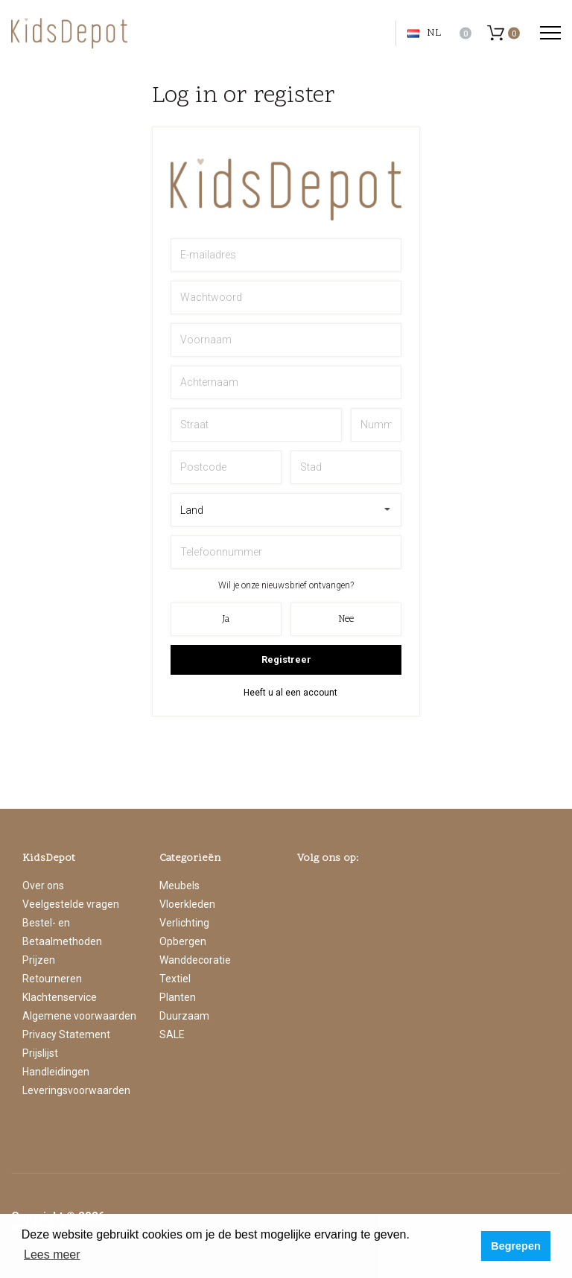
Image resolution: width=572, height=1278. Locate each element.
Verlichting (184, 923)
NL (424, 33)
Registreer (286, 659)
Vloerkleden (187, 904)
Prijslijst (40, 1053)
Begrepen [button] (515, 1246)
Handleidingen (55, 1072)
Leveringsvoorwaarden (76, 1090)
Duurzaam (184, 1016)
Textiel (175, 979)
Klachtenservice (59, 997)
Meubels (179, 885)
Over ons (43, 885)
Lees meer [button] (52, 1254)
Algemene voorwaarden (79, 1016)
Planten (177, 997)
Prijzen (38, 960)
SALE (172, 1034)
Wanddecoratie (195, 960)
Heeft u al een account (290, 692)
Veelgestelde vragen (70, 904)
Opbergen (182, 941)
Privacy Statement (66, 1034)
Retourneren (52, 979)
